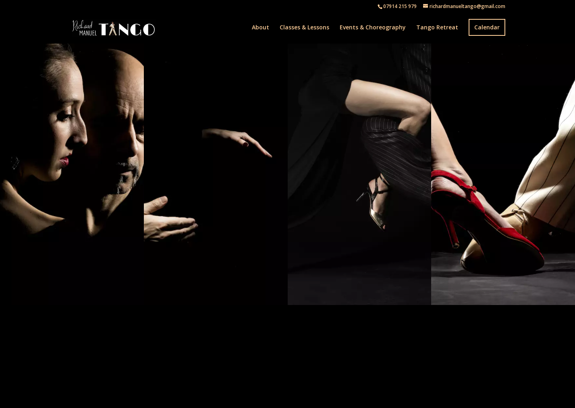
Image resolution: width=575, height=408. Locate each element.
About (260, 28)
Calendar (487, 27)
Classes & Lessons (304, 28)
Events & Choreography (373, 28)
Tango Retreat (437, 28)
